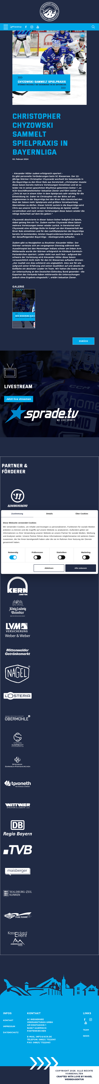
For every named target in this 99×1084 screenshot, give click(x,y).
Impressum (9, 1026)
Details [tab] (49, 513)
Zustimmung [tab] (17, 513)
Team (86, 1030)
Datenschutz (11, 1032)
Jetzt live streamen (18, 398)
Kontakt (8, 1020)
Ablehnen (49, 568)
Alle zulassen (81, 568)
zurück (83, 341)
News (86, 1036)
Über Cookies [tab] (82, 513)
